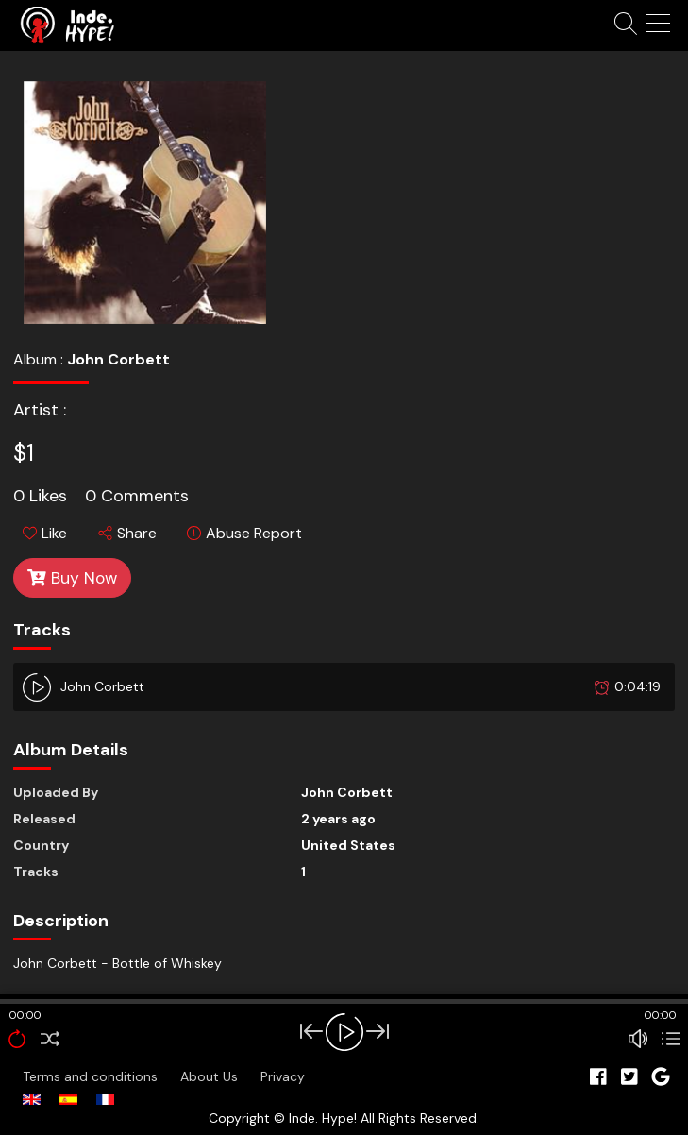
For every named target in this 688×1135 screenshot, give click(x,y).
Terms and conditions (92, 1076)
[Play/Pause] (344, 1032)
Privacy (282, 1076)
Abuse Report (244, 533)
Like (45, 533)
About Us (211, 1076)
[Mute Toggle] (638, 1038)
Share (127, 533)
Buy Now (72, 578)
